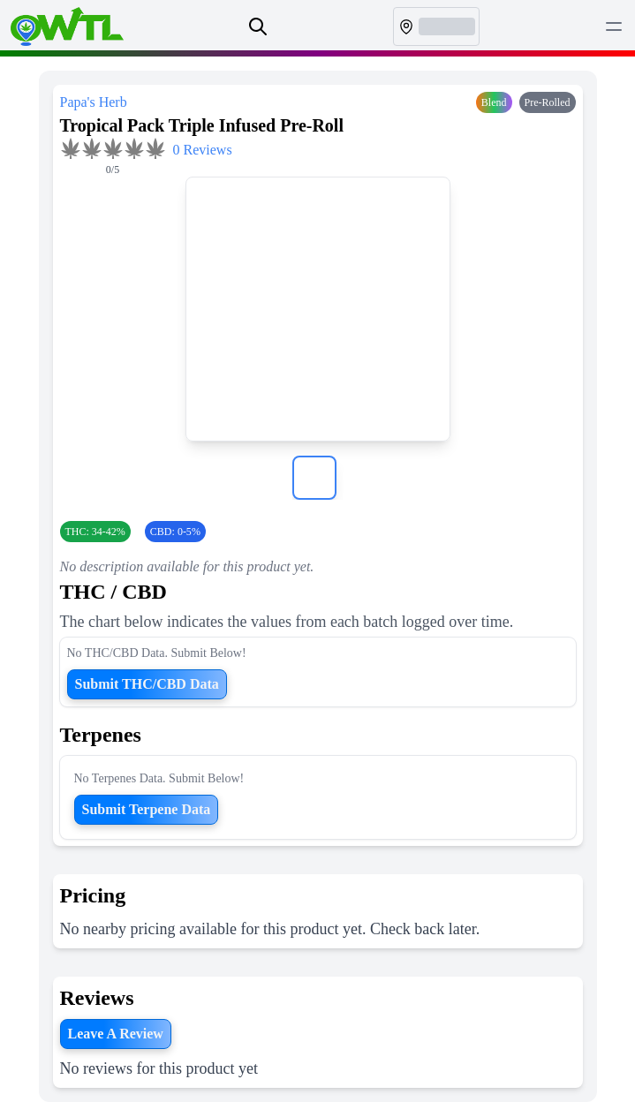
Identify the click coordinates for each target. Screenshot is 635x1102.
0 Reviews (202, 149)
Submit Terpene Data (146, 809)
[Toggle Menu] (613, 26)
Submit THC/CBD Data (147, 683)
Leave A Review (115, 1033)
